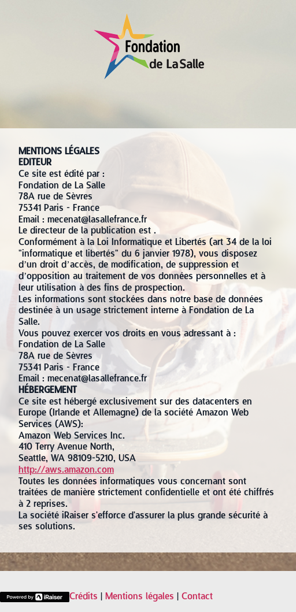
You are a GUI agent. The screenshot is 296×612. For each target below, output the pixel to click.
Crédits (83, 597)
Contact (197, 597)
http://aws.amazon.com (66, 470)
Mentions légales (139, 597)
